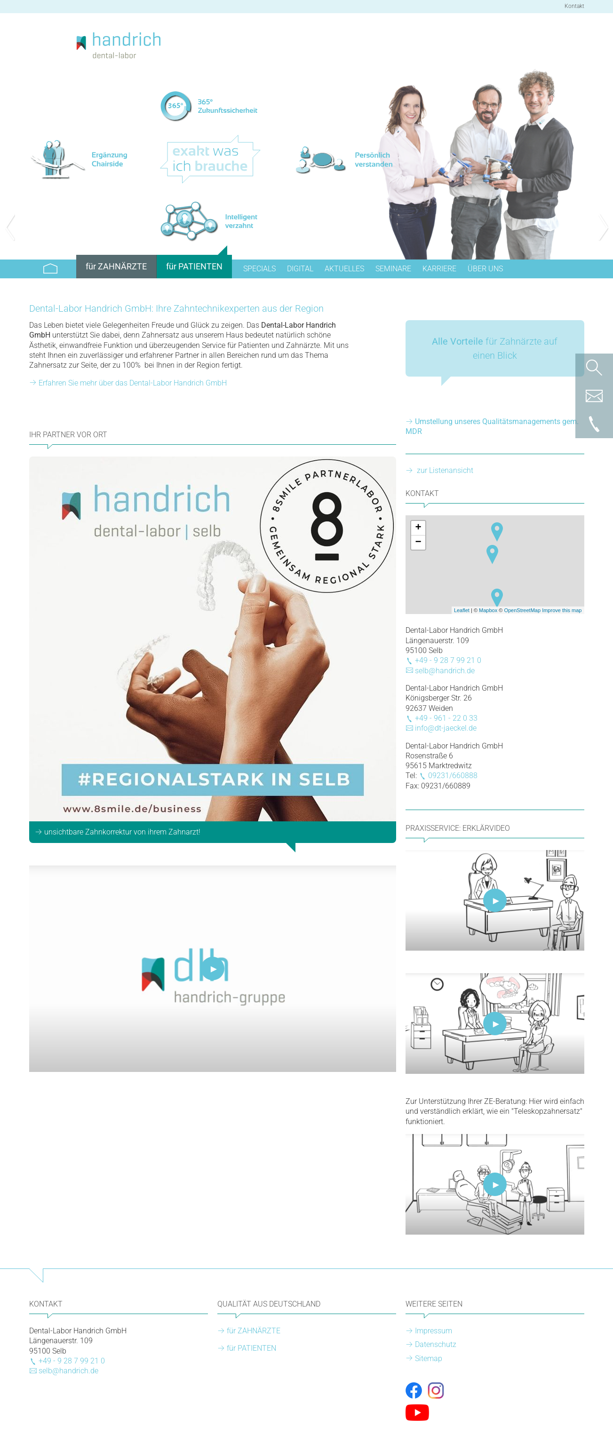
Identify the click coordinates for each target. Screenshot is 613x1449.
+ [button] (418, 528)
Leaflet (462, 610)
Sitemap (428, 1358)
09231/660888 (453, 775)
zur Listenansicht (444, 470)
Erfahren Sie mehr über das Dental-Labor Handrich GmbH (133, 382)
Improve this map (561, 610)
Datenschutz (435, 1344)
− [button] (418, 543)
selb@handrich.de (445, 670)
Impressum (433, 1330)
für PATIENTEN (251, 1348)
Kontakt (574, 6)
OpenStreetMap (522, 610)
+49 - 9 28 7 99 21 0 (448, 660)
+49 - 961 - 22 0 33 (446, 718)
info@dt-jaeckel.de (446, 728)
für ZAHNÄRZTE (253, 1330)
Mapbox (488, 610)
